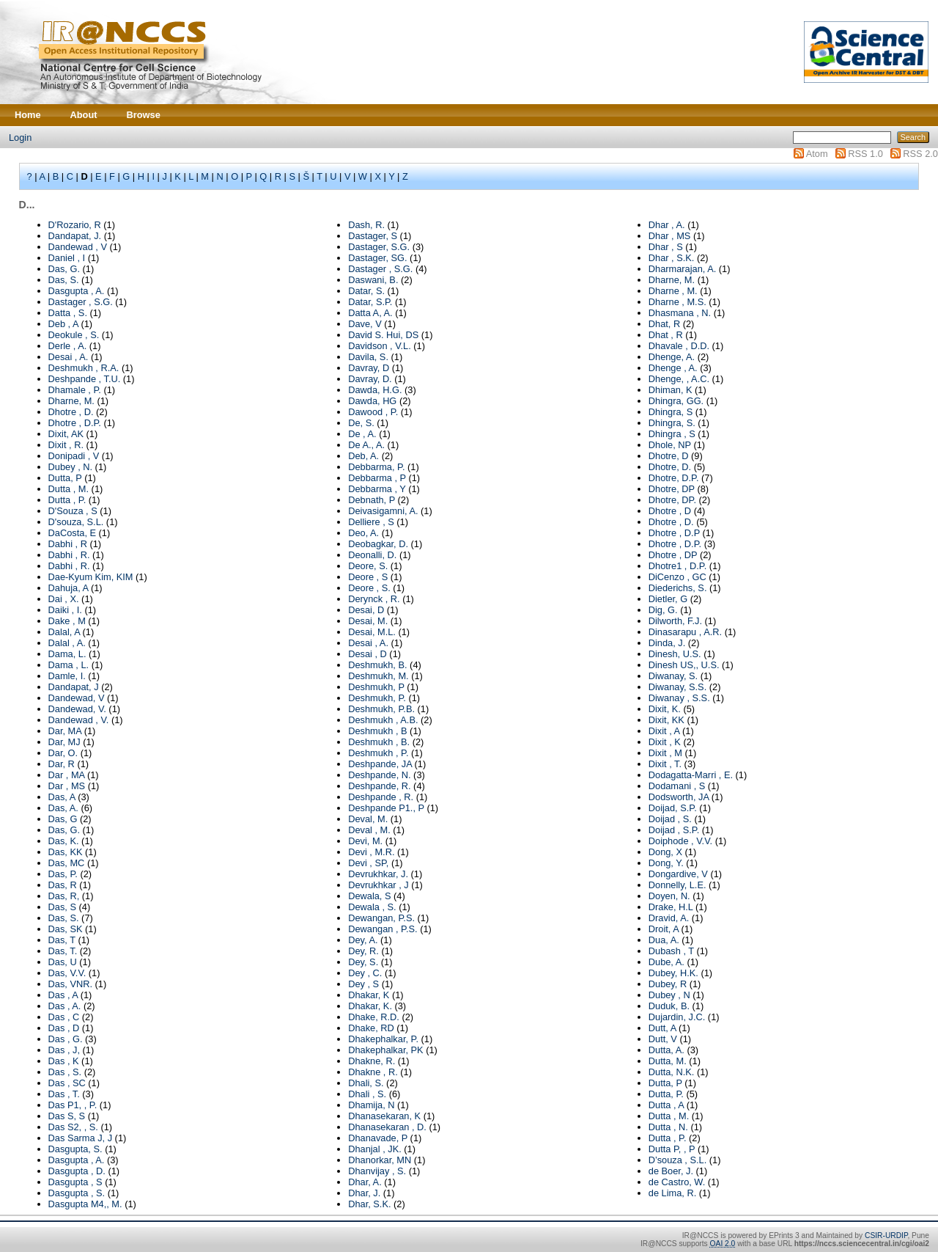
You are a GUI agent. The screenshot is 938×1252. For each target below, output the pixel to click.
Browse (143, 114)
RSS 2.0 (920, 153)
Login (20, 137)
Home (28, 114)
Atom (817, 153)
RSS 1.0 (865, 153)
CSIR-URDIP (886, 1235)
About (83, 114)
